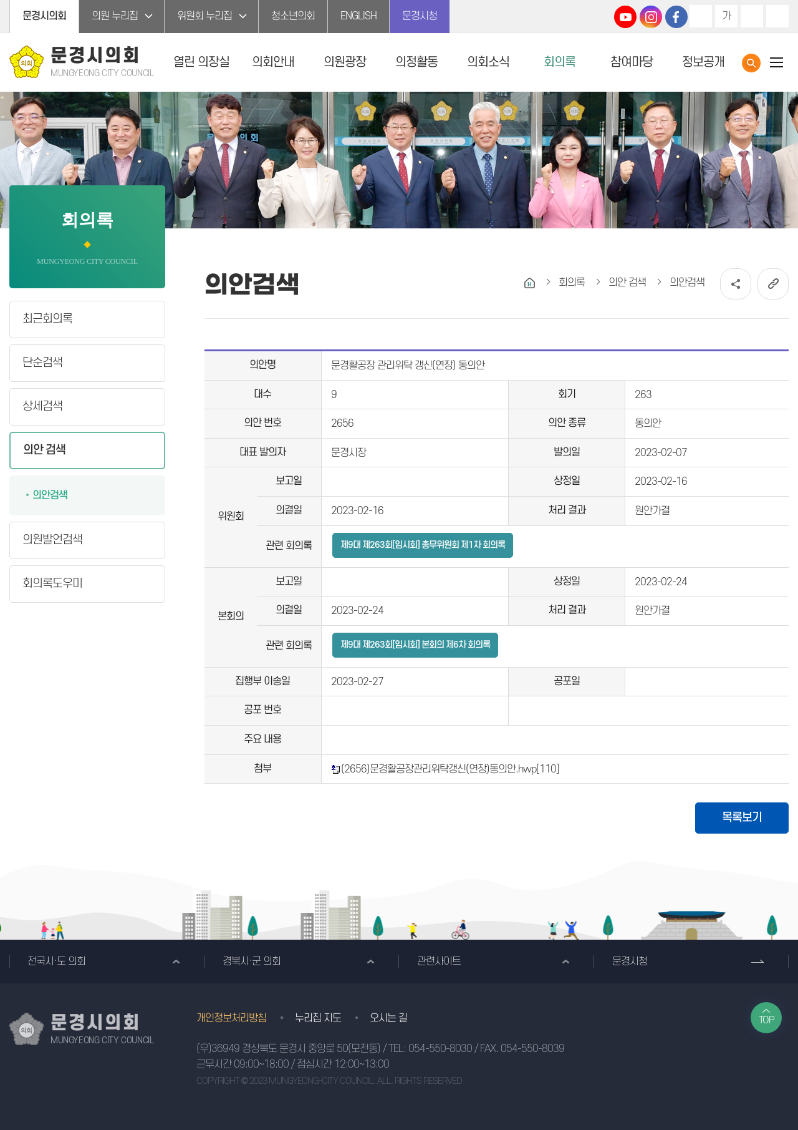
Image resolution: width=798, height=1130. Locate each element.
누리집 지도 (318, 1018)
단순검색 (42, 362)
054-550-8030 (440, 1049)
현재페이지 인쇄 (777, 16)
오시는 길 (388, 1018)
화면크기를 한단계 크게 (701, 16)
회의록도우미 (52, 583)
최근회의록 (47, 319)
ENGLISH (358, 16)
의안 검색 (44, 450)
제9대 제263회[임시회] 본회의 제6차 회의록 (415, 645)
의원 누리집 (115, 16)
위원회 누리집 (204, 16)
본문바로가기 (0, 0)
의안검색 (49, 495)
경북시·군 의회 (252, 961)
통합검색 (751, 63)
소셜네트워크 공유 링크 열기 (735, 284)
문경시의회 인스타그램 (651, 17)
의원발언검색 (52, 540)
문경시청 (419, 16)
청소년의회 (293, 16)
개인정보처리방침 (231, 1018)
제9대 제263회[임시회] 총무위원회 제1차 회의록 (422, 545)
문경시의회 (44, 16)
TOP (766, 1020)
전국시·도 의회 (56, 961)
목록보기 (742, 817)
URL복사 (773, 284)
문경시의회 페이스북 (676, 17)
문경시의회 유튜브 (625, 17)
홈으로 (529, 283)
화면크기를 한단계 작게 (752, 16)
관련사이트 (439, 961)
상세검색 (42, 406)
